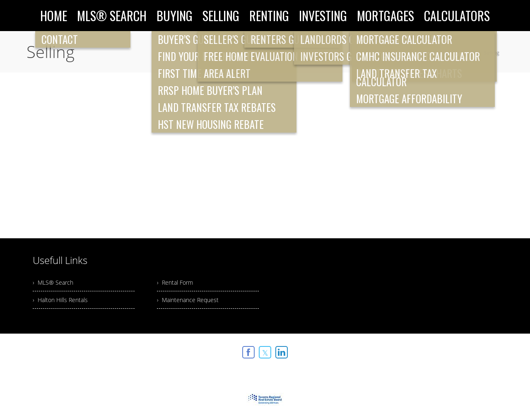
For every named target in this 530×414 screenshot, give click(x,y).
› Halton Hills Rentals (60, 300)
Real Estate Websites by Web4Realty (413, 350)
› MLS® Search (53, 282)
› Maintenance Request (188, 300)
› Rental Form (175, 282)
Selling (491, 52)
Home (468, 52)
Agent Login (482, 350)
